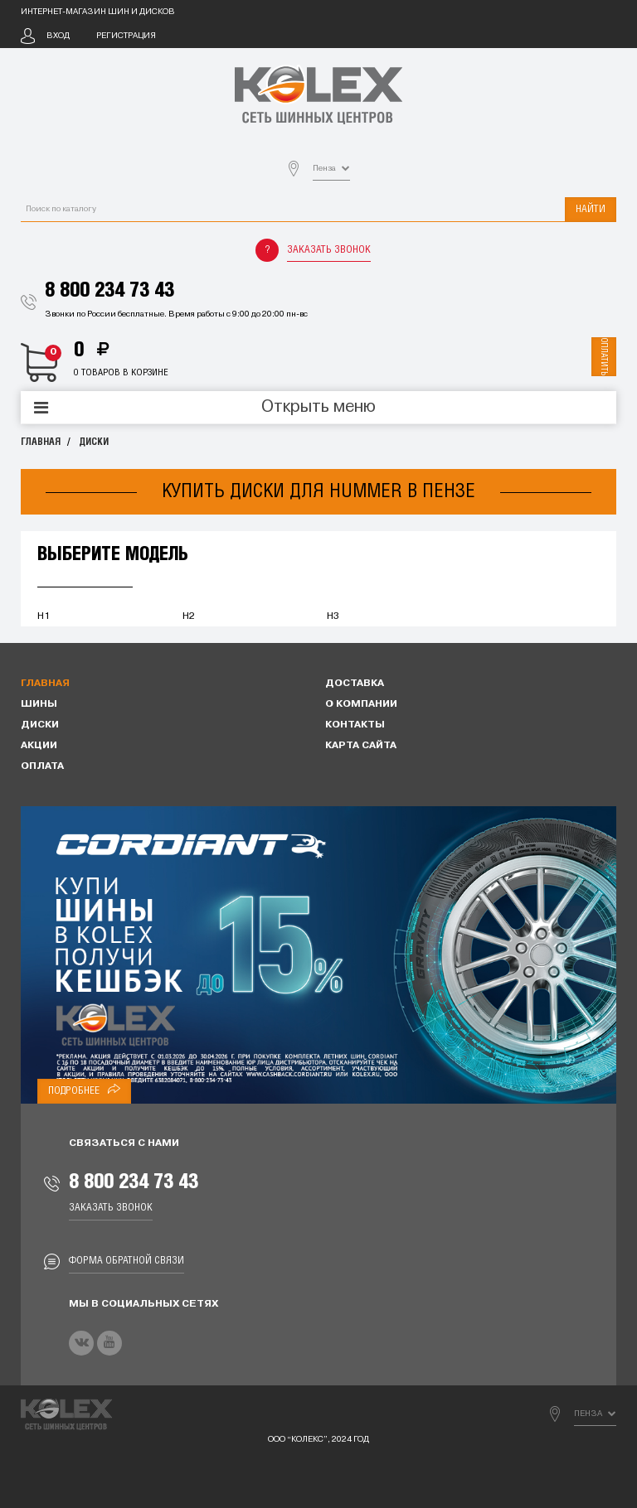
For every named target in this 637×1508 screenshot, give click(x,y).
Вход (58, 36)
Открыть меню (318, 407)
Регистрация (126, 36)
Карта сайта (360, 746)
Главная (41, 442)
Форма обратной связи (126, 1260)
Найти (590, 209)
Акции (39, 746)
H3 (333, 616)
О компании (361, 704)
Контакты (355, 725)
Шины (39, 704)
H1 (43, 616)
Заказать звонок (329, 249)
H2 (188, 616)
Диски (94, 442)
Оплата (42, 766)
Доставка (354, 683)
